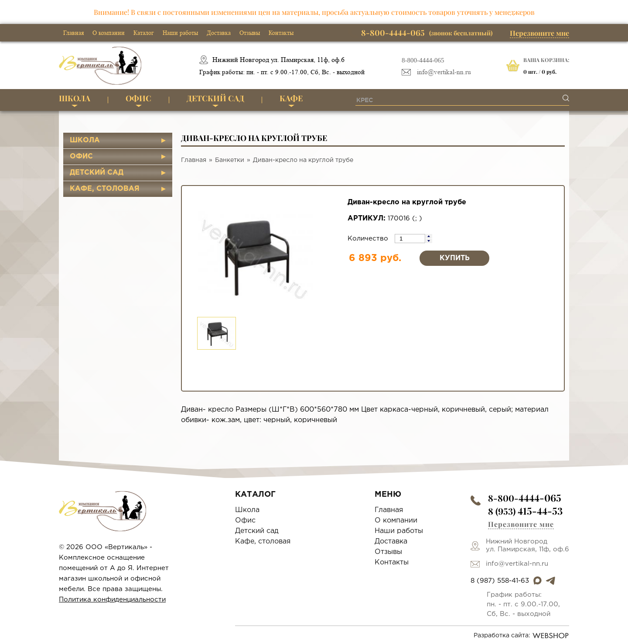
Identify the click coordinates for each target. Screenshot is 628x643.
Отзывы (249, 32)
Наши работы (180, 32)
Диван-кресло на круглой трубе (303, 160)
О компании (108, 32)
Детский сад (215, 98)
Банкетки (229, 160)
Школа (74, 98)
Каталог (143, 32)
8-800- (524, 498)
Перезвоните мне (539, 33)
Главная (73, 32)
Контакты (281, 32)
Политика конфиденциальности (112, 599)
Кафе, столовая (105, 189)
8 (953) (525, 511)
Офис (138, 98)
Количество (369, 238)
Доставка (219, 32)
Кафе (291, 98)
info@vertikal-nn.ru (444, 72)
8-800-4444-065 (423, 60)
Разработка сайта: (521, 636)
